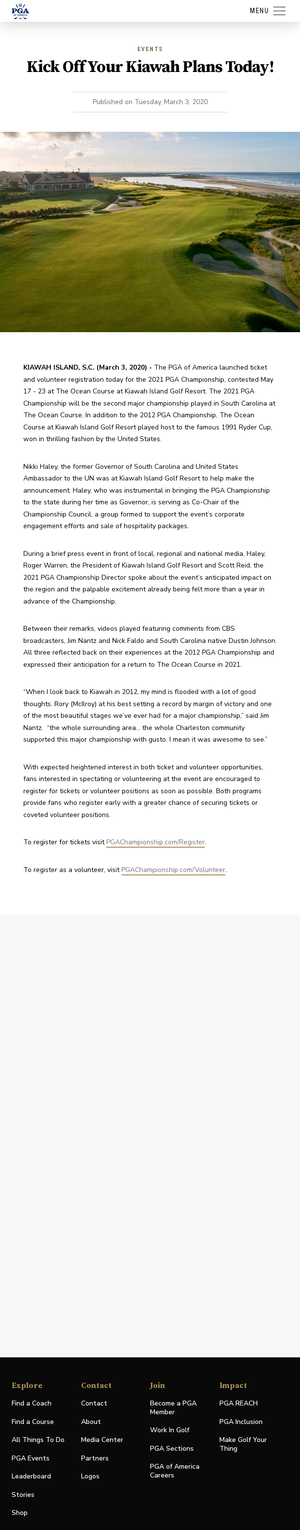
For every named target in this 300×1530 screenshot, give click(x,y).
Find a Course (33, 1421)
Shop (20, 1513)
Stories (23, 1494)
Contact (94, 1403)
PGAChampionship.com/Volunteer (173, 869)
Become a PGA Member (173, 1408)
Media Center (102, 1440)
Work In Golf (169, 1430)
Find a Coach (31, 1403)
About (91, 1421)
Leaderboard (31, 1476)
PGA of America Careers (175, 1471)
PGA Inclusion (241, 1421)
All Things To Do (38, 1439)
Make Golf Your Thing (243, 1444)
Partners (95, 1458)
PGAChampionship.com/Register (155, 842)
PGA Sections (172, 1448)
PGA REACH (238, 1404)
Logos (90, 1476)
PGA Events (31, 1458)
